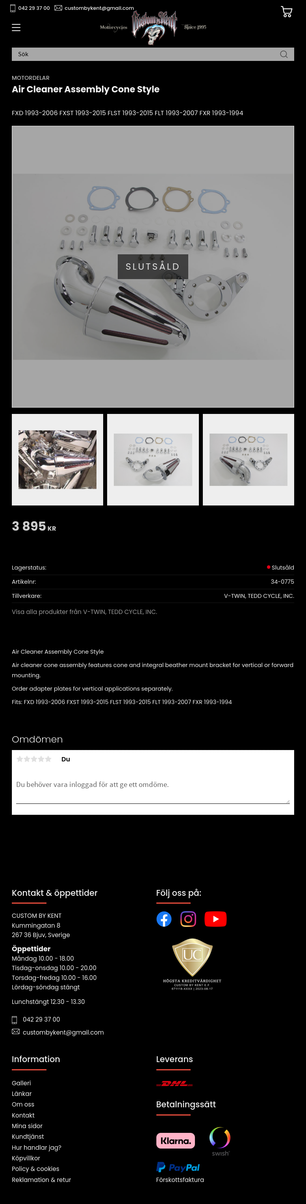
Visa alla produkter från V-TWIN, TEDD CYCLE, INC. (84, 612)
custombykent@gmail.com (99, 8)
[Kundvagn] (286, 12)
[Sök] (284, 55)
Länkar (22, 1094)
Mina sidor (27, 1126)
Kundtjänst (28, 1136)
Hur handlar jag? (36, 1147)
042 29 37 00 (34, 8)
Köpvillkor (26, 1158)
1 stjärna (19, 759)
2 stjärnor (26, 759)
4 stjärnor (41, 759)
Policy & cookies (35, 1169)
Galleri (21, 1083)
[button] (15, 30)
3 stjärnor (33, 759)
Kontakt (23, 1115)
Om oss (23, 1104)
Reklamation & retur (41, 1180)
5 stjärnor (48, 759)
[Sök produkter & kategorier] (149, 55)
